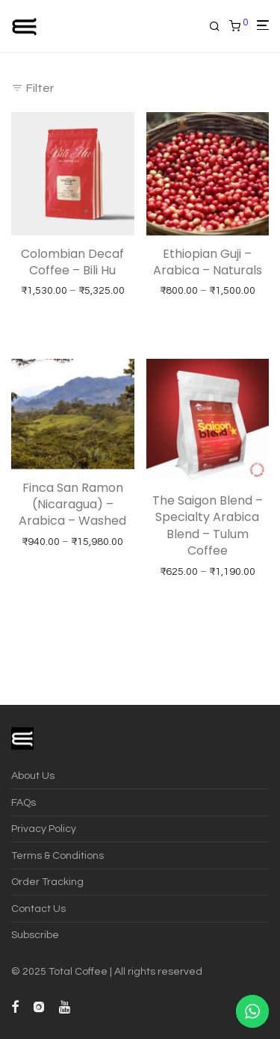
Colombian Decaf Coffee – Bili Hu (72, 262)
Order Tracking (47, 882)
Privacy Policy (43, 829)
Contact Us (38, 909)
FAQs (23, 803)
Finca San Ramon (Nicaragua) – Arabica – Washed (72, 504)
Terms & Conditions (57, 856)
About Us (33, 776)
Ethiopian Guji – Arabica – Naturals (207, 262)
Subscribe (35, 935)
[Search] (219, 26)
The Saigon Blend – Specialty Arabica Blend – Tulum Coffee (207, 525)
